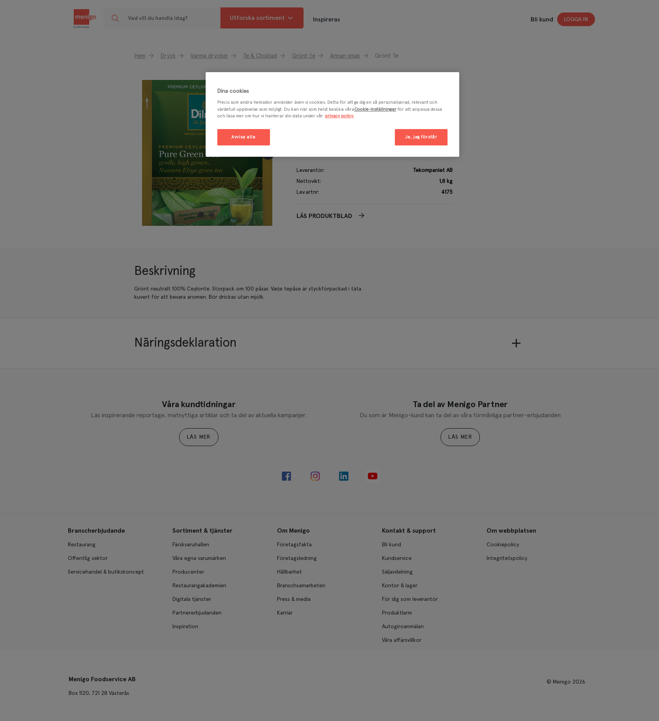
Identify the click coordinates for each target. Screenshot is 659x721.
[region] (332, 114)
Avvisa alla (243, 137)
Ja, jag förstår (421, 137)
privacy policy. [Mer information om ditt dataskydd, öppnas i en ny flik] (339, 116)
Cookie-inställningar (375, 109)
